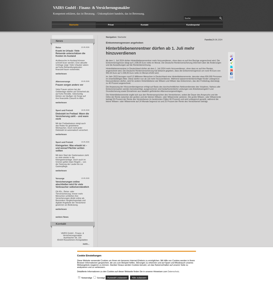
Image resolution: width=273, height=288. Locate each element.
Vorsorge (60, 178)
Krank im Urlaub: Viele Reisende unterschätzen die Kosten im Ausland (70, 53)
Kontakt (144, 25)
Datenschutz (173, 271)
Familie (208, 40)
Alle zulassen (139, 277)
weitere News (62, 217)
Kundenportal (193, 25)
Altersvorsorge (63, 81)
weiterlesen (61, 74)
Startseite (74, 25)
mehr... (86, 244)
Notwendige (86, 278)
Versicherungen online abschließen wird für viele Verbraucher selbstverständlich (72, 184)
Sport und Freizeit (64, 110)
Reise (58, 47)
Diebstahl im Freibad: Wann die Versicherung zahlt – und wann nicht (72, 116)
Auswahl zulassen (117, 277)
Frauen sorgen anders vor (69, 85)
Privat (111, 25)
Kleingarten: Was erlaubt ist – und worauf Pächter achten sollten (71, 148)
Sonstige (101, 278)
